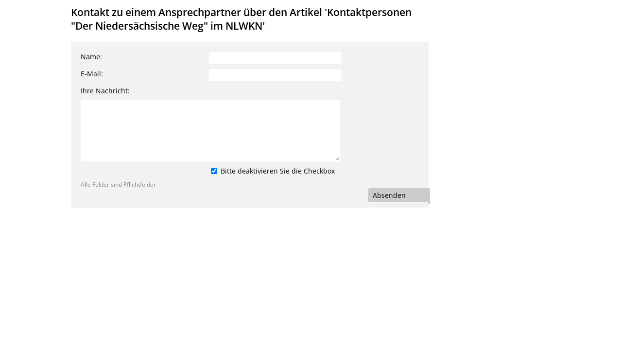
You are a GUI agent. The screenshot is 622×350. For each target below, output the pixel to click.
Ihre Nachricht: (105, 90)
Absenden (389, 195)
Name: (91, 56)
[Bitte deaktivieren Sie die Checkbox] (214, 171)
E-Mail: (92, 73)
